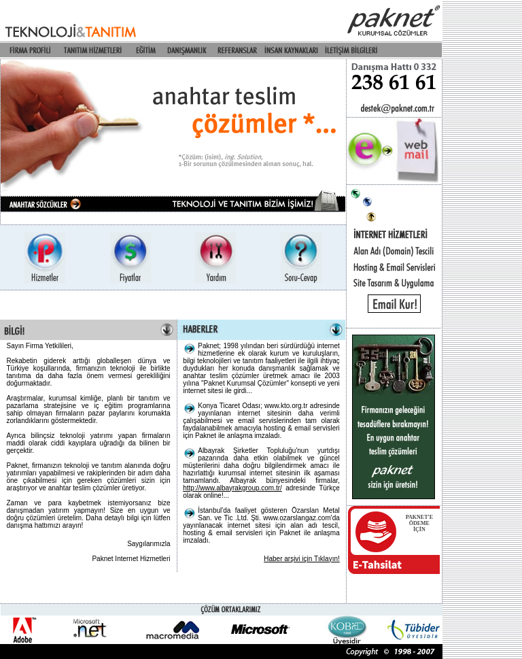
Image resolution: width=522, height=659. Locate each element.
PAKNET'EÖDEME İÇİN (419, 523)
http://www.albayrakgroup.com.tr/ (232, 488)
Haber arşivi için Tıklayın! (302, 558)
